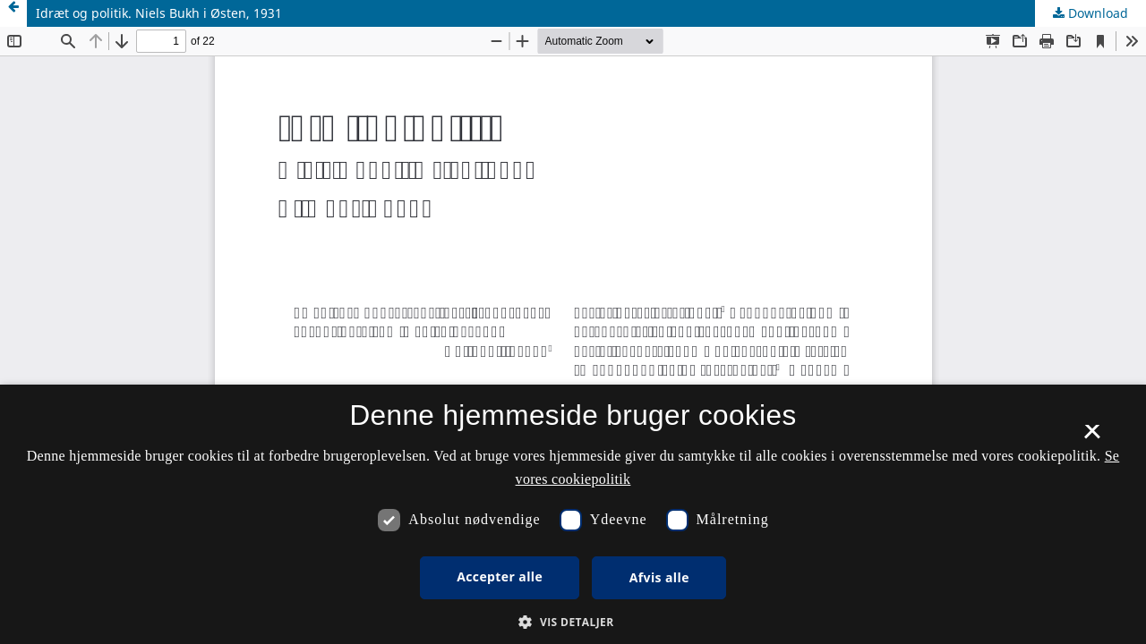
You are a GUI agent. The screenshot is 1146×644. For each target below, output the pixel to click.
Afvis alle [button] (659, 577)
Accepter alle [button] (500, 576)
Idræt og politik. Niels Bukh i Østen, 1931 (159, 12)
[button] (572, 622)
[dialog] (573, 514)
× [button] (1092, 437)
